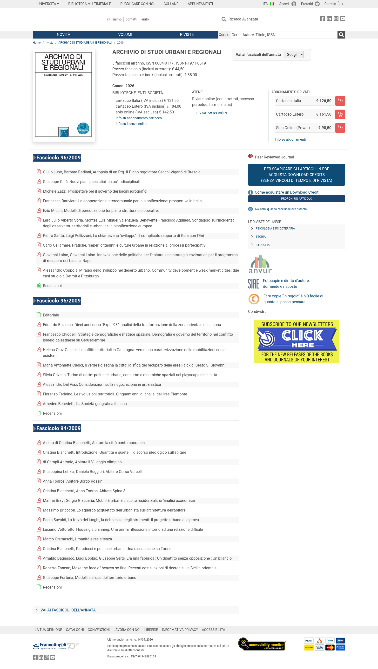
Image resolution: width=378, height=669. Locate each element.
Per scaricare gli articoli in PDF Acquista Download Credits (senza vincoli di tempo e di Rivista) (296, 175)
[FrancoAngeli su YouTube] (342, 19)
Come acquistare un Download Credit (286, 192)
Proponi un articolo (296, 198)
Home (36, 42)
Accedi (284, 4)
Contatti (131, 19)
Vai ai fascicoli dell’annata (258, 54)
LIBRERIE (151, 630)
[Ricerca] (341, 35)
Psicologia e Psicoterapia (275, 228)
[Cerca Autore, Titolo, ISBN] (284, 35)
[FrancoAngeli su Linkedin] (329, 19)
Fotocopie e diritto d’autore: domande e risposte (286, 283)
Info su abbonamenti (290, 139)
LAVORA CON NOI (127, 630)
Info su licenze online (131, 124)
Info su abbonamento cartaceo (139, 118)
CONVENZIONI (99, 630)
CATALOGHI (75, 630)
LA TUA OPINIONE (48, 630)
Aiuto (145, 19)
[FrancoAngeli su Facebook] (322, 19)
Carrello (330, 4)
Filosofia (263, 245)
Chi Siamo (114, 19)
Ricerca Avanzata (243, 19)
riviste (49, 42)
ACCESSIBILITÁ (213, 630)
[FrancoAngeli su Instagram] (336, 19)
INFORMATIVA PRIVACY (180, 630)
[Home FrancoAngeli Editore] (65, 19)
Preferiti (307, 4)
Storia (261, 236)
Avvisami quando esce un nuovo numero (281, 209)
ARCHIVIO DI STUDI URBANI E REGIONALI (85, 42)
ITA (265, 4)
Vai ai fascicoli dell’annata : (69, 610)
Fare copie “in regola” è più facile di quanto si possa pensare (293, 299)
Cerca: (224, 34)
